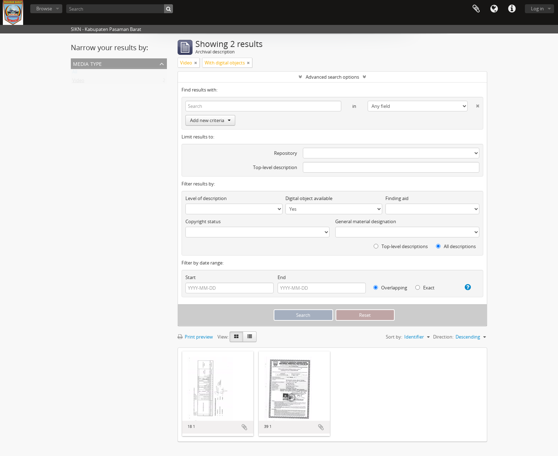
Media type (87, 63)
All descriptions (456, 246)
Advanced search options (332, 77)
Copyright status (203, 221)
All (74, 73)
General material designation (365, 221)
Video (78, 82)
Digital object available (308, 198)
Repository (285, 153)
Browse (44, 8)
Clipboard (476, 9)
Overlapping (390, 287)
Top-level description (275, 167)
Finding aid (397, 198)
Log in (537, 8)
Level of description (206, 198)
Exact (425, 287)
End (282, 277)
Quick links (512, 9)
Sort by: (394, 337)
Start (190, 277)
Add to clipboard (244, 427)
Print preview (195, 337)
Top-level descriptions (401, 246)
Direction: (443, 337)
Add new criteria (210, 120)
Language (494, 9)
